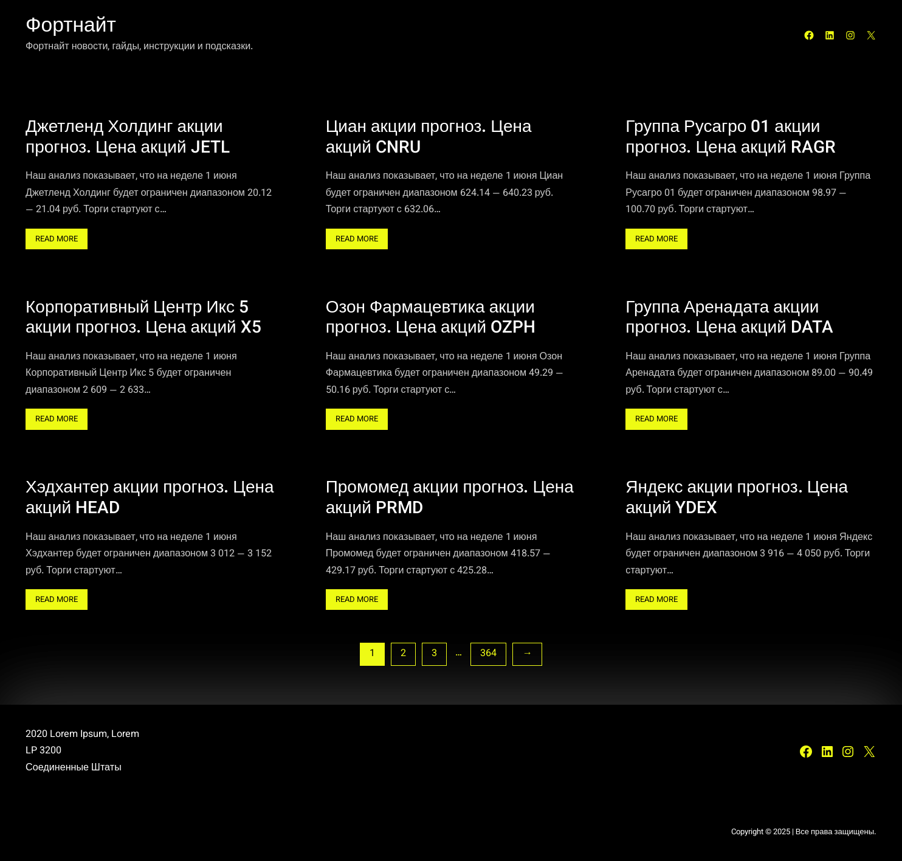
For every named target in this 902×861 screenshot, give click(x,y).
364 (488, 654)
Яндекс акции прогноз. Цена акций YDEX (736, 499)
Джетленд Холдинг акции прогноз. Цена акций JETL (128, 138)
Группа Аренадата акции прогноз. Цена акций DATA (729, 319)
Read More (61, 240)
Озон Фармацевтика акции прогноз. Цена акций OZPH (431, 319)
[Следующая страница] (527, 654)
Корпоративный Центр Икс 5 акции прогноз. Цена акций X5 (143, 319)
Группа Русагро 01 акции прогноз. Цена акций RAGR (730, 138)
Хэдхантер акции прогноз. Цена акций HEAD (150, 499)
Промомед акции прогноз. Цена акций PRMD (450, 499)
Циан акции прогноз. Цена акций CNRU (429, 138)
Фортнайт (71, 27)
